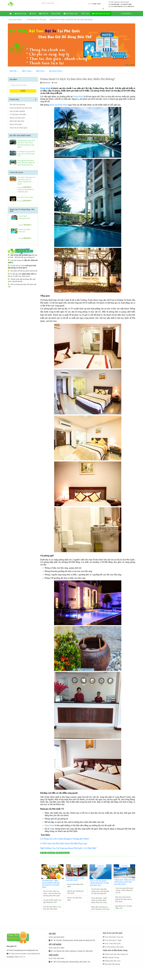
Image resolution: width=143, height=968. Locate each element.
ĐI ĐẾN (23, 91)
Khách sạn (20, 13)
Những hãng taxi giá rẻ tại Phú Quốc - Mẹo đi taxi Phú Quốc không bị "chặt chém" (26, 143)
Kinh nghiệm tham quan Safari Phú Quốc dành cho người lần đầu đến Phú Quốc (26, 163)
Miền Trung (27, 71)
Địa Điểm (56, 13)
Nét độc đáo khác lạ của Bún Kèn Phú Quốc (52, 908)
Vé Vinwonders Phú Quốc (114, 947)
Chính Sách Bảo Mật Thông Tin (116, 954)
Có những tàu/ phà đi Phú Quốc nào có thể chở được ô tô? (26, 154)
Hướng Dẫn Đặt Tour (113, 961)
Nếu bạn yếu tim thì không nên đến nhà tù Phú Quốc (123, 899)
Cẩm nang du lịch (101, 13)
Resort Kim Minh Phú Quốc (24, 230)
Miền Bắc (14, 71)
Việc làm (85, 13)
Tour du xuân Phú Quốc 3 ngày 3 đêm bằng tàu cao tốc (124, 890)
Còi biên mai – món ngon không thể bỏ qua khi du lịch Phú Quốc (50, 884)
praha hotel (51, 853)
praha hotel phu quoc (62, 853)
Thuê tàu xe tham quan (18, 128)
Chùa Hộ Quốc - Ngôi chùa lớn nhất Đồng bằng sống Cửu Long (99, 900)
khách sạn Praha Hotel (58, 105)
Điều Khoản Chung (112, 957)
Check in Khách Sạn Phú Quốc (21, 108)
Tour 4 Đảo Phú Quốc (113, 943)
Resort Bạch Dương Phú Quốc (24, 217)
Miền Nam (40, 71)
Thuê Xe (43, 13)
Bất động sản (71, 13)
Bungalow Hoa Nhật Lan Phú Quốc (75, 879)
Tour (33, 13)
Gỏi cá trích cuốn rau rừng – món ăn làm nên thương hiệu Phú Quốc (52, 893)
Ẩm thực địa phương (17, 104)
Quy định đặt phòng (112, 964)
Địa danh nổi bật (56, 71)
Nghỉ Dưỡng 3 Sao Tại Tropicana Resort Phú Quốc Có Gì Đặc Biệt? (68, 848)
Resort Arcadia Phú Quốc (74, 899)
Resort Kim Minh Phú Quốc (75, 885)
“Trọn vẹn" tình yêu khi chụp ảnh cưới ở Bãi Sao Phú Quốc (124, 882)
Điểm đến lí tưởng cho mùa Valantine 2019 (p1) (100, 908)
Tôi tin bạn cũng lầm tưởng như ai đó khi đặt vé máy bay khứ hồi (100, 891)
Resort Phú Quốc (16, 124)
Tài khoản (126, 13)
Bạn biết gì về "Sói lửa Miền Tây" (123, 907)
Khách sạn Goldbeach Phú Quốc (75, 892)
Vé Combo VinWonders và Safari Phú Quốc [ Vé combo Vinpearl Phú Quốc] (26, 180)
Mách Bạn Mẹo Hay (17, 121)
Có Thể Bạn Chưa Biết (18, 114)
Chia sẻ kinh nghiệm (17, 111)
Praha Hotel (78, 96)
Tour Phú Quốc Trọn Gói (114, 937)
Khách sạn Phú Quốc (17, 118)
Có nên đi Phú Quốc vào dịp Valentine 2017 (52, 901)
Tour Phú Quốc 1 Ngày (113, 940)
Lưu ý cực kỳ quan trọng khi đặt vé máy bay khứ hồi (99, 883)
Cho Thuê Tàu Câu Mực (25, 197)
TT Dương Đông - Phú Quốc (36, 19)
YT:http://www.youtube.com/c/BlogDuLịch (24, 953)
